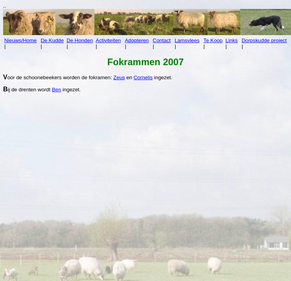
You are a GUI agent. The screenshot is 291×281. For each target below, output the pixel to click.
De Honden (80, 40)
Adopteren (137, 40)
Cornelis (143, 77)
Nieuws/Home (20, 40)
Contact (162, 40)
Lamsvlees (187, 40)
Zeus (119, 77)
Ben (56, 89)
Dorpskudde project (264, 40)
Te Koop (213, 40)
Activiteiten (108, 40)
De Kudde (52, 40)
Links (231, 40)
